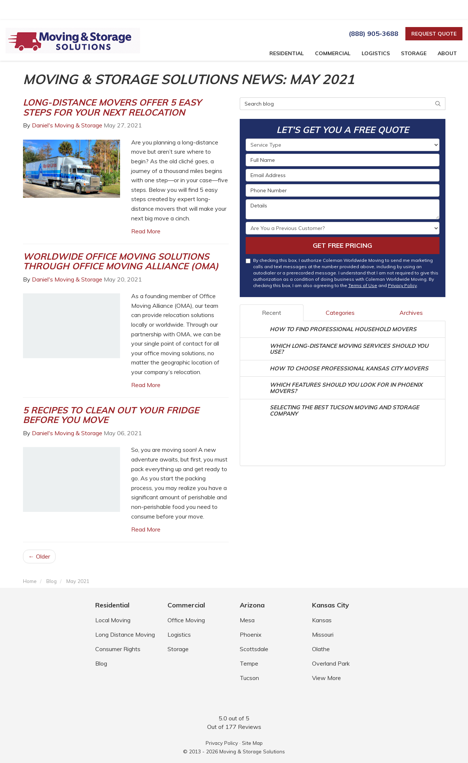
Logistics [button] (376, 53)
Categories (340, 312)
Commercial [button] (333, 53)
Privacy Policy (402, 285)
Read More (145, 231)
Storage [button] (413, 53)
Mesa (247, 620)
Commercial (186, 605)
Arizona (252, 605)
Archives (411, 312)
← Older (39, 556)
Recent (271, 312)
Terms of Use (362, 285)
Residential (112, 605)
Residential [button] (286, 53)
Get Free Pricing (342, 245)
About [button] (447, 53)
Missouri (322, 634)
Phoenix (251, 634)
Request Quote (434, 33)
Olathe (321, 649)
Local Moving (112, 620)
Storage (178, 649)
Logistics (179, 634)
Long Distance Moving (125, 634)
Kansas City (330, 605)
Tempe (249, 663)
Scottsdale (254, 649)
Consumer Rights (117, 649)
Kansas (322, 620)
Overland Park (331, 663)
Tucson (249, 678)
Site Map (252, 743)
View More (326, 678)
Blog (101, 663)
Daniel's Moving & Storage (67, 125)
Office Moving (186, 620)
